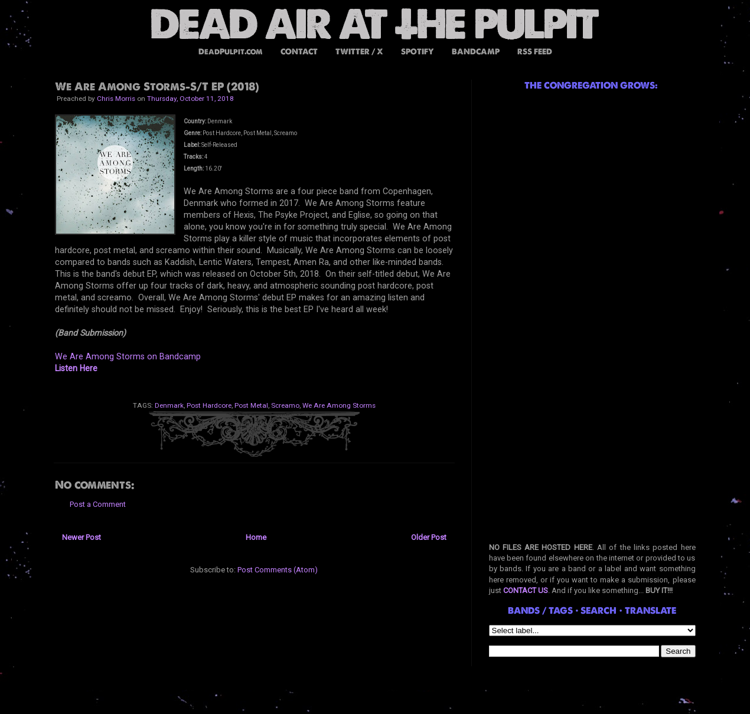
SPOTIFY (417, 52)
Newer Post (81, 537)
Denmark (169, 405)
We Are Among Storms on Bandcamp (128, 356)
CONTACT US (525, 590)
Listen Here (76, 368)
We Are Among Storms (339, 405)
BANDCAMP (476, 52)
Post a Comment (98, 504)
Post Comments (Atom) (277, 569)
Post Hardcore (209, 405)
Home (256, 537)
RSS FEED (534, 52)
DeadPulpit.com (230, 52)
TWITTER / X (359, 52)
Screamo (285, 405)
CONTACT (299, 52)
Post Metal (251, 405)
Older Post (428, 537)
